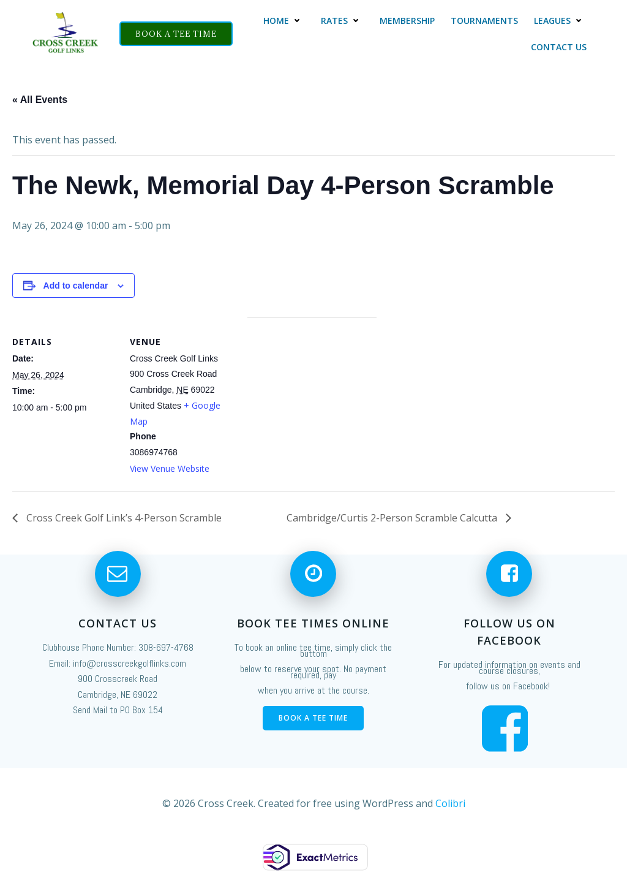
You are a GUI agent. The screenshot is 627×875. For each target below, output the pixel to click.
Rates (342, 20)
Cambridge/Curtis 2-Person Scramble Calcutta (393, 518)
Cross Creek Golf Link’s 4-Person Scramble (123, 518)
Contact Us (559, 47)
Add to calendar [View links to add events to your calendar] (75, 285)
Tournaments (484, 20)
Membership (407, 20)
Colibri (450, 803)
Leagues (560, 20)
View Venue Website (169, 468)
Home (284, 20)
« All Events (39, 99)
